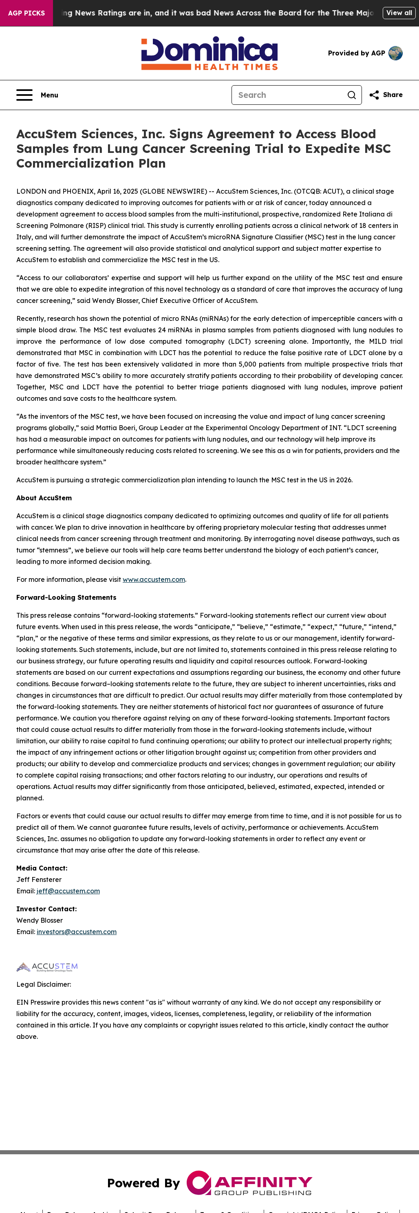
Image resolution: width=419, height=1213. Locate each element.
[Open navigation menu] (37, 95)
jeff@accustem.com (68, 891)
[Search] (287, 95)
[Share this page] (385, 95)
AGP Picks (26, 13)
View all (399, 13)
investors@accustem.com (77, 932)
